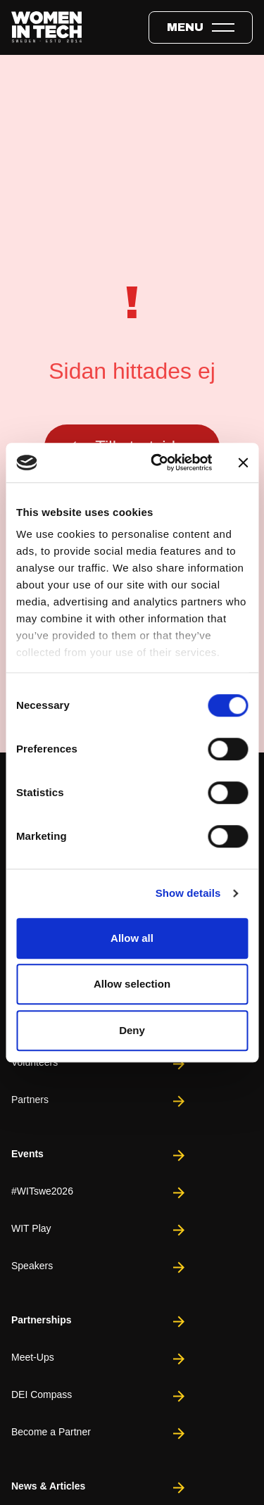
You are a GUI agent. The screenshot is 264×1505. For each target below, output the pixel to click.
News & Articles (99, 1488)
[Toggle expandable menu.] (201, 27)
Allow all (132, 938)
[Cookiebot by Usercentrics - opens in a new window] (157, 462)
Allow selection (132, 984)
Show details (188, 893)
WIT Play (99, 1230)
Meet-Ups (99, 1359)
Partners (99, 1101)
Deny (132, 1030)
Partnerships (99, 1321)
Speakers (99, 1267)
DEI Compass (99, 1396)
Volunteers (99, 1064)
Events (99, 1155)
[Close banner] (243, 462)
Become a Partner (99, 1433)
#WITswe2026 (99, 1193)
